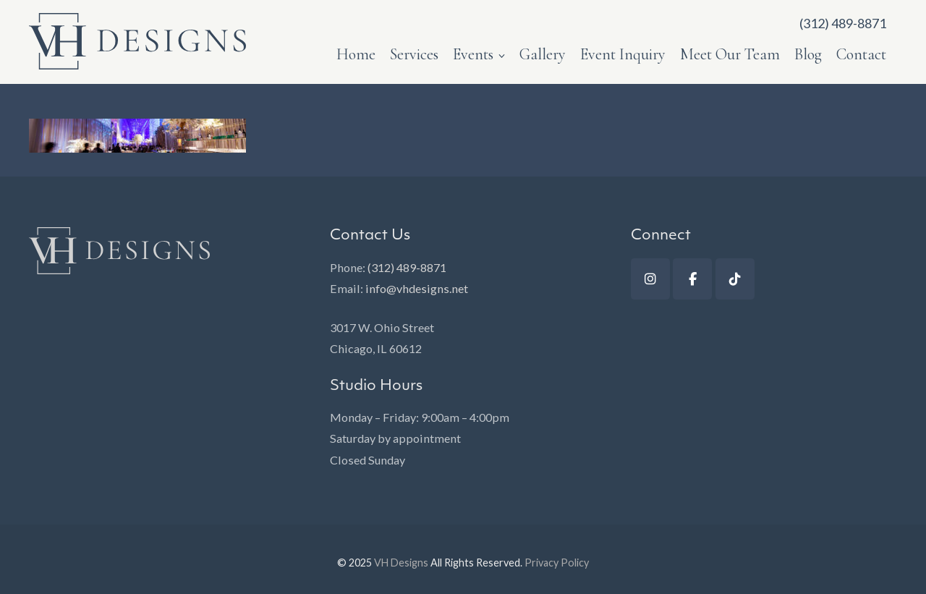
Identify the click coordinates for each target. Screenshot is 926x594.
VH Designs (401, 562)
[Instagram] (650, 279)
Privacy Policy (556, 562)
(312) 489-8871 (407, 267)
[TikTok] (735, 279)
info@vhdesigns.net (416, 288)
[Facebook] (692, 279)
